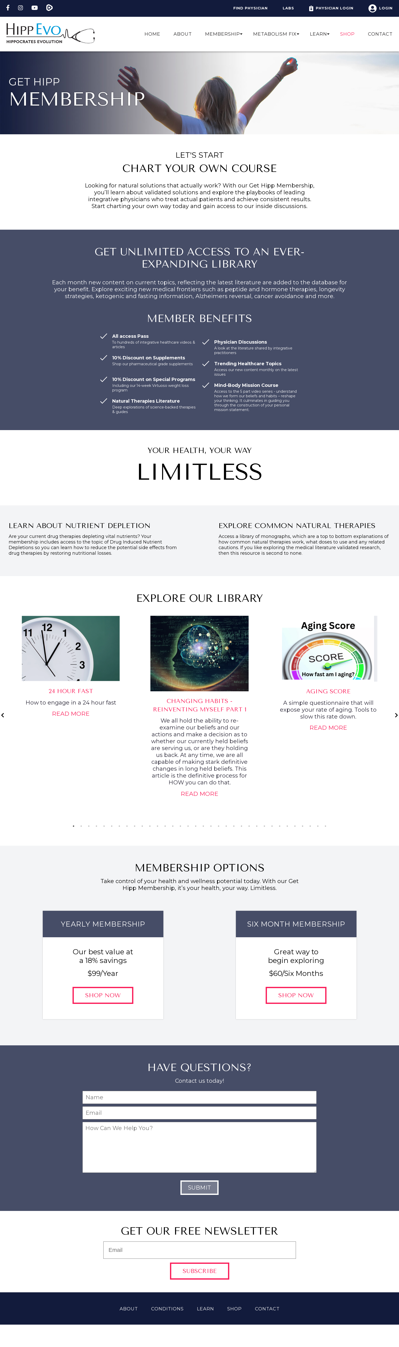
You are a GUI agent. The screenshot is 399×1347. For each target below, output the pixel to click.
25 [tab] (256, 826)
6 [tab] (111, 826)
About (183, 34)
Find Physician (250, 8)
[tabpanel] (70, 668)
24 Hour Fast (71, 691)
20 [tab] (218, 826)
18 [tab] (203, 826)
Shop (347, 34)
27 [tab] (272, 826)
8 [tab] (127, 826)
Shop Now (103, 995)
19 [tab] (210, 826)
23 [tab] (241, 826)
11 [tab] (149, 826)
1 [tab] (73, 826)
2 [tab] (81, 826)
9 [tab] (134, 826)
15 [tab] (180, 826)
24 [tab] (249, 826)
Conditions (167, 1309)
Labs (288, 8)
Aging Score (328, 691)
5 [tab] (104, 826)
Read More (71, 713)
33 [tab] (317, 826)
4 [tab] (96, 826)
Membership (222, 34)
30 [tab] (294, 826)
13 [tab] (165, 826)
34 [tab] (325, 826)
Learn (318, 34)
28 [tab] (279, 826)
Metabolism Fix (275, 34)
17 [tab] (195, 826)
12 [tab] (157, 826)
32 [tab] (310, 826)
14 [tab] (172, 826)
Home (152, 34)
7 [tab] (119, 826)
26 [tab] (264, 826)
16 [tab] (188, 826)
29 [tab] (287, 826)
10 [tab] (142, 826)
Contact (380, 34)
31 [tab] (302, 826)
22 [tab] (233, 826)
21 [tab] (226, 826)
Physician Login (331, 8)
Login (380, 8)
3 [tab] (88, 826)
